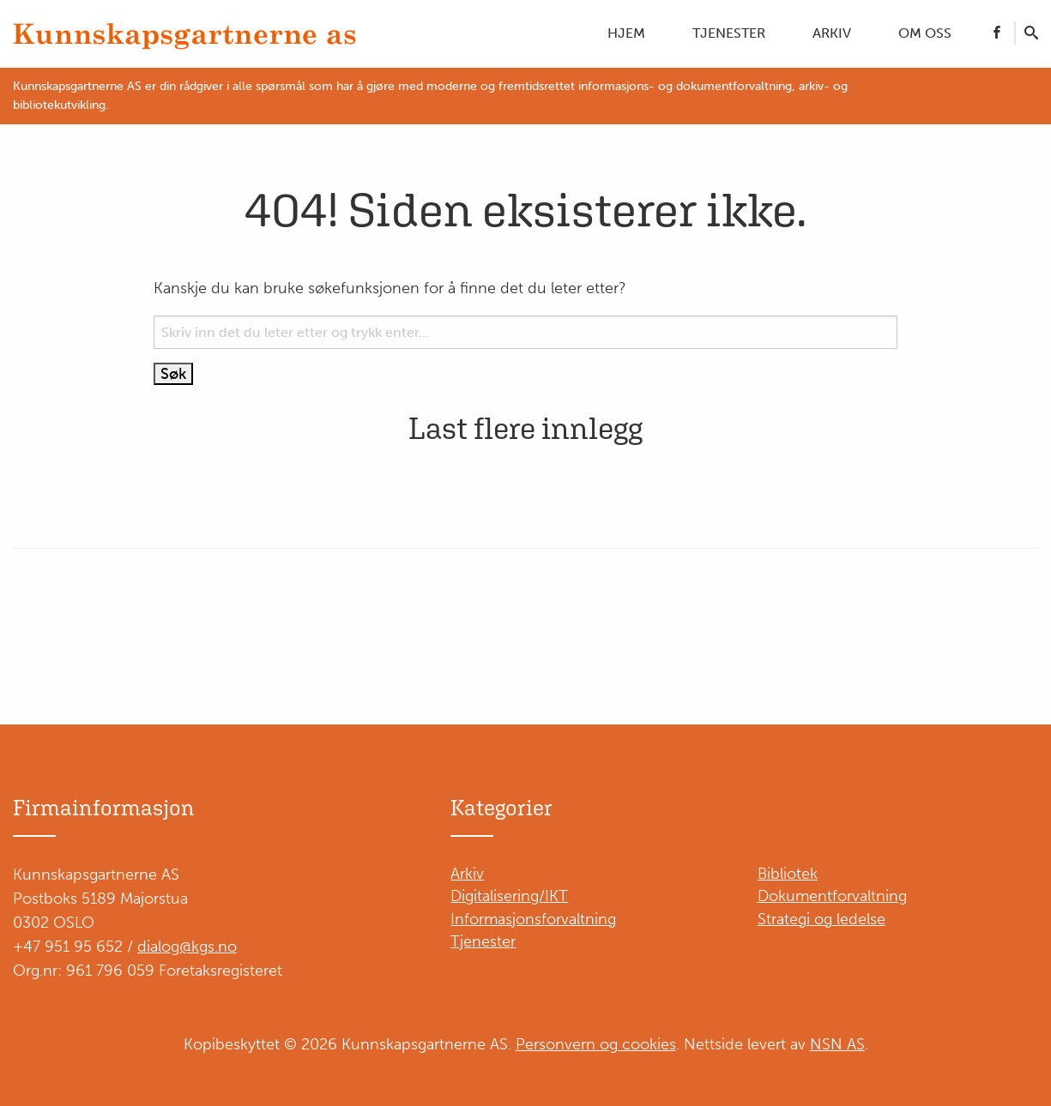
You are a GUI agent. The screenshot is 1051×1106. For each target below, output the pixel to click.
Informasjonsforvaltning (533, 919)
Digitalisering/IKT (509, 896)
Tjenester (728, 33)
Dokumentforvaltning (832, 896)
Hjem (626, 33)
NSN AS (837, 1044)
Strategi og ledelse (821, 919)
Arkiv (831, 33)
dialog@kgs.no (187, 946)
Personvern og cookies (596, 1044)
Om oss (924, 33)
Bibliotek (788, 873)
